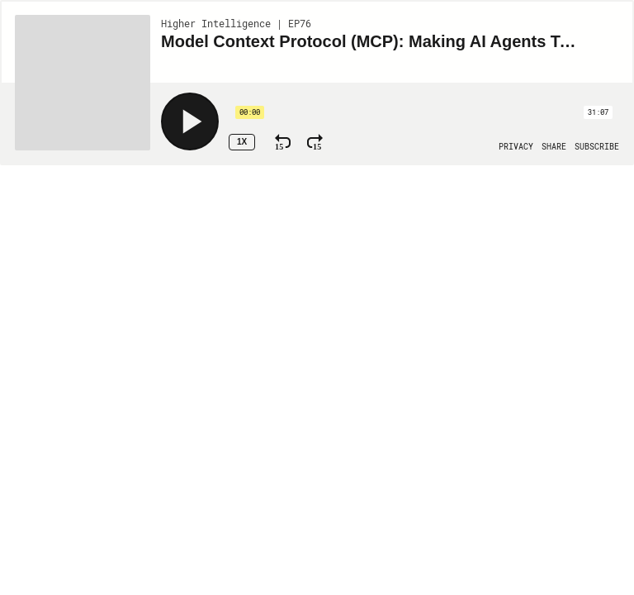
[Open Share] (554, 147)
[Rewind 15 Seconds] (283, 142)
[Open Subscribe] (597, 147)
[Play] (190, 121)
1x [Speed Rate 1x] (242, 141)
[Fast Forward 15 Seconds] (315, 142)
